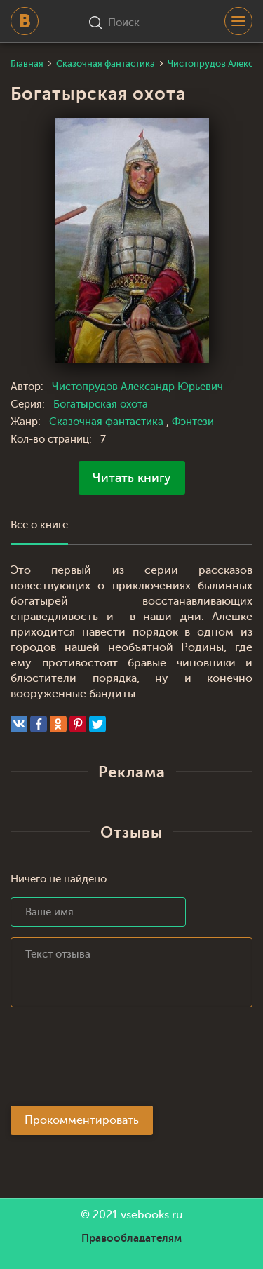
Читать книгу (132, 478)
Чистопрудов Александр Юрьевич (137, 387)
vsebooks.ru (152, 1215)
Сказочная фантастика (107, 422)
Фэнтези (193, 422)
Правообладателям (131, 1238)
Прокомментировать (82, 1120)
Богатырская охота (100, 404)
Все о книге (39, 525)
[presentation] (117, 1060)
